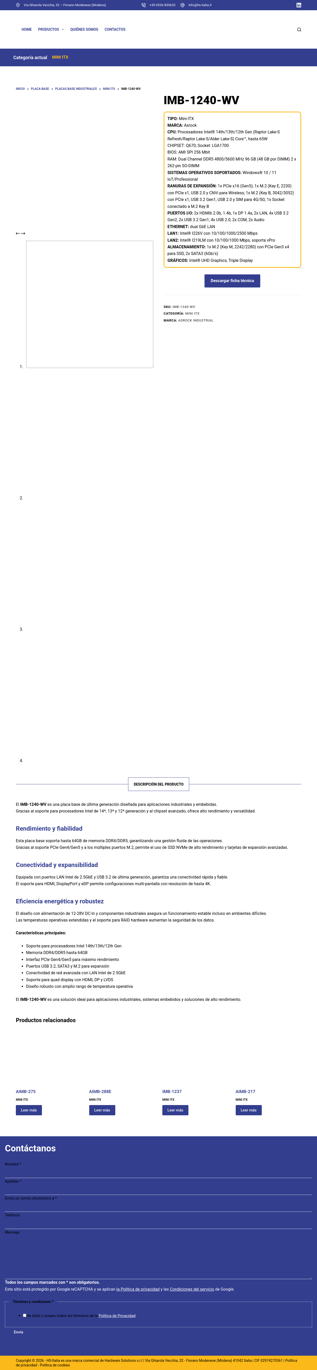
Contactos (115, 29)
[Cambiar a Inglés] (157, 29)
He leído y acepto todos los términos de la (82, 1317)
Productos (52, 29)
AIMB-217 (245, 1093)
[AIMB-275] (49, 1059)
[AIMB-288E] (122, 1059)
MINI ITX (74, 58)
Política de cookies (55, 1365)
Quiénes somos (84, 29)
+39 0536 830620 (163, 5)
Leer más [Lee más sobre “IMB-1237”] (175, 1112)
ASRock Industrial (195, 324)
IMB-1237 (172, 1093)
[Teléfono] (158, 1226)
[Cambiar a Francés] (213, 29)
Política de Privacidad (118, 1317)
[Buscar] (299, 29)
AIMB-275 (26, 1093)
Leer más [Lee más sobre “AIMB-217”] (249, 1112)
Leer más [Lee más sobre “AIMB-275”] (29, 1112)
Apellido (14, 1183)
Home (27, 29)
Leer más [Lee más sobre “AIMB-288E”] (102, 1112)
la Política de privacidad (139, 1291)
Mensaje (13, 1234)
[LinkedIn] (299, 5)
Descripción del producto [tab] (159, 787)
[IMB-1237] (195, 1059)
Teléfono (13, 1217)
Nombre (14, 1166)
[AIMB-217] (268, 1059)
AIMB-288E (100, 1093)
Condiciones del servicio (193, 1291)
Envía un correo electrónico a (32, 1200)
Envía (19, 1334)
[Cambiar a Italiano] (270, 29)
